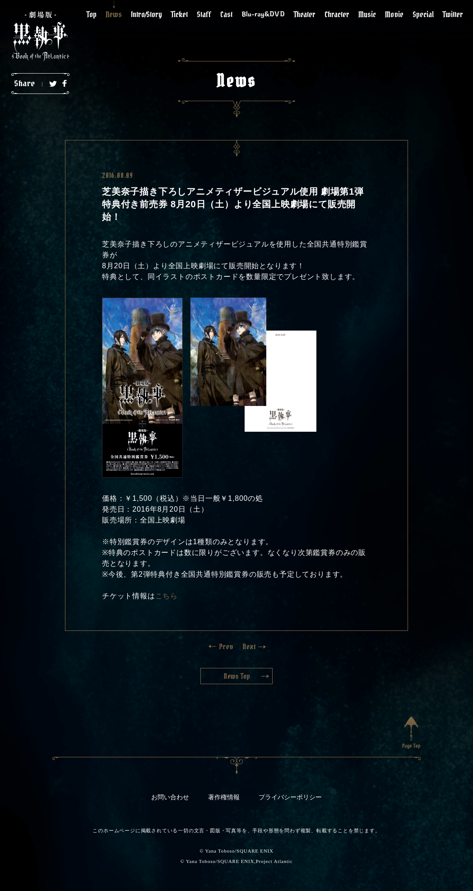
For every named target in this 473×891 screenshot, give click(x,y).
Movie (394, 14)
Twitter (453, 14)
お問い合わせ (170, 797)
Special (423, 14)
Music (367, 14)
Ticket (179, 14)
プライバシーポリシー (290, 797)
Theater (304, 14)
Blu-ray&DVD (263, 14)
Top (92, 14)
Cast (226, 14)
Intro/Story (146, 14)
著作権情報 (224, 797)
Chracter (337, 14)
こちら (166, 596)
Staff (204, 14)
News (114, 14)
